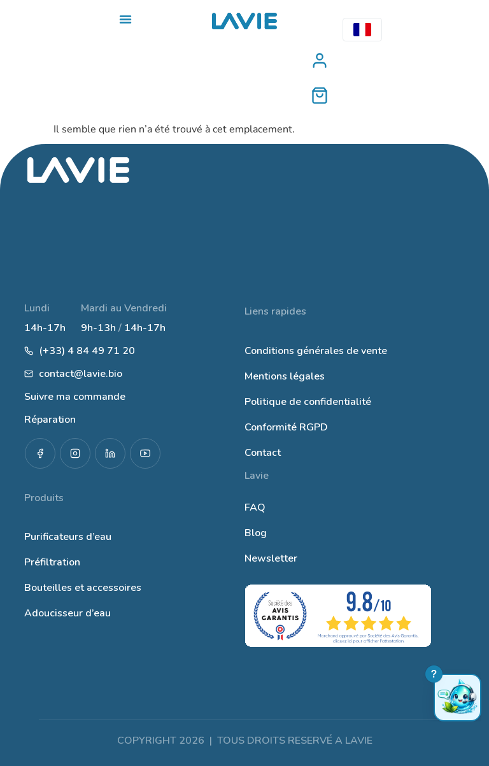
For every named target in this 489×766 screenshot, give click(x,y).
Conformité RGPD (286, 427)
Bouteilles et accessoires (82, 588)
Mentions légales (284, 376)
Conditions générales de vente (315, 351)
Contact (262, 453)
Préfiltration (52, 562)
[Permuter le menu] (125, 19)
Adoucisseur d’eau (67, 613)
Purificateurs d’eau (67, 537)
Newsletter (270, 558)
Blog (255, 533)
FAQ (255, 507)
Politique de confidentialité (307, 402)
